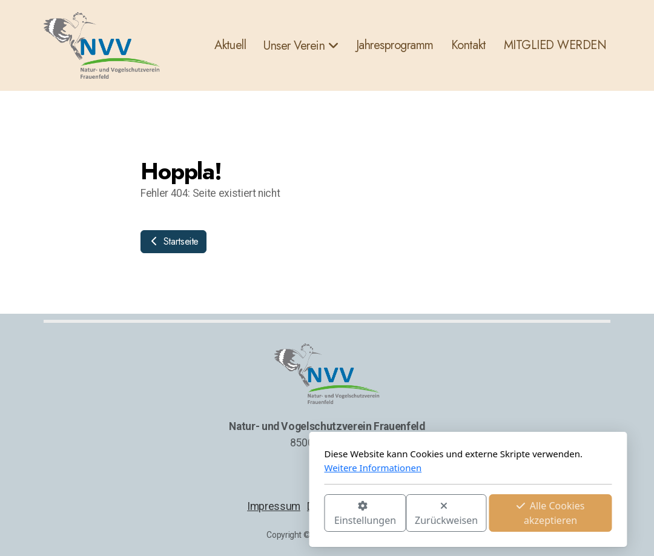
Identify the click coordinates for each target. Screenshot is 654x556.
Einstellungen (224, 514)
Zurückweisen (305, 514)
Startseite (173, 241)
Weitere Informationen (232, 468)
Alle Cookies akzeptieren (409, 513)
